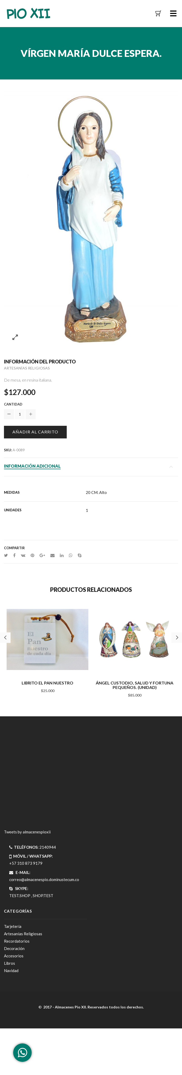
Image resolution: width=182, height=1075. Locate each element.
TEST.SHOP (19, 895)
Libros (9, 963)
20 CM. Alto (96, 492)
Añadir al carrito (35, 431)
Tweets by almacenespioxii (27, 831)
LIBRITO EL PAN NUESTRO (47, 683)
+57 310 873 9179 (25, 863)
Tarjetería (12, 926)
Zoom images (15, 337)
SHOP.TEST (43, 895)
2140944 (47, 847)
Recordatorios (17, 941)
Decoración (14, 948)
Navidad (11, 970)
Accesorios (13, 955)
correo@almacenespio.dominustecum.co (44, 879)
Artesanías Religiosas (27, 368)
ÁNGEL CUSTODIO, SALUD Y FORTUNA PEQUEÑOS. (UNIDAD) (134, 685)
